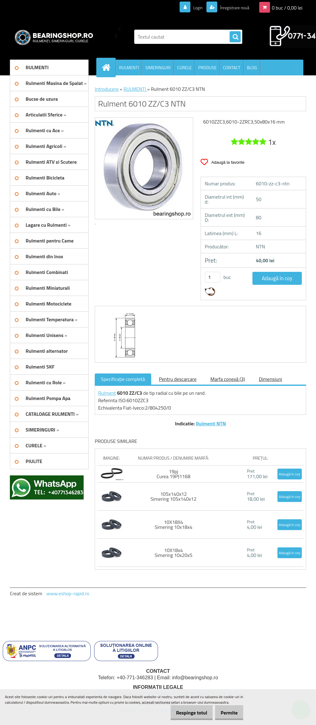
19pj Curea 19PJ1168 (173, 474)
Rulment (107, 393)
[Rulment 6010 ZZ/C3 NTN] (122, 311)
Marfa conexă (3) (227, 379)
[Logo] (52, 36)
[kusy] (212, 277)
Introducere (106, 89)
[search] (235, 37)
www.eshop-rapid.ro (67, 593)
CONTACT (231, 67)
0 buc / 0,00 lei (287, 7)
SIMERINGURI (158, 67)
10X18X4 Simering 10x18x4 (173, 524)
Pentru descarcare (178, 379)
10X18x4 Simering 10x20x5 (173, 552)
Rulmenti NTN (211, 423)
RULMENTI (129, 67)
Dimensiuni (270, 379)
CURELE (184, 67)
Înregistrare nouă (231, 7)
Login (190, 7)
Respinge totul (185, 712)
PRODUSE (207, 67)
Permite (226, 712)
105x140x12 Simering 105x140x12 (174, 496)
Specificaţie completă (123, 379)
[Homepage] (109, 67)
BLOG (252, 67)
